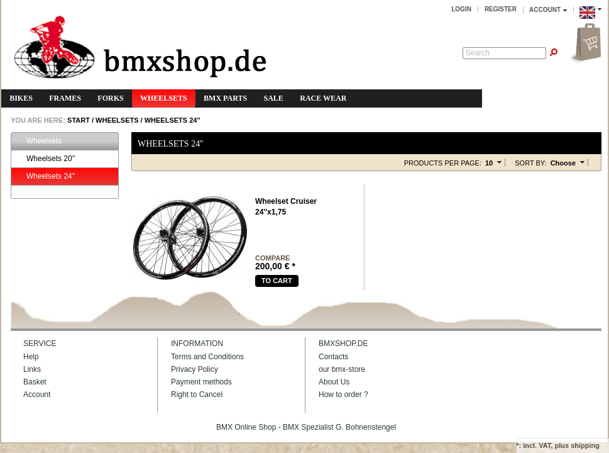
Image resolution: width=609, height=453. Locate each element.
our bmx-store (342, 369)
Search (478, 52)
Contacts (333, 356)
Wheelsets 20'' (44, 159)
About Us (334, 382)
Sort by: (530, 163)
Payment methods (201, 382)
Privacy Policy (194, 369)
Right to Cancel (196, 394)
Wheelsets (163, 98)
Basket (35, 382)
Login (461, 9)
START (77, 120)
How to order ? (343, 394)
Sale (273, 98)
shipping (585, 445)
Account (36, 394)
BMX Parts (225, 98)
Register (501, 9)
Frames (65, 98)
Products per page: (442, 163)
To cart (276, 280)
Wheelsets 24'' (172, 120)
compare (272, 258)
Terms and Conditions (207, 356)
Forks (110, 98)
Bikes (21, 98)
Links (32, 369)
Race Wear (323, 98)
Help (31, 356)
